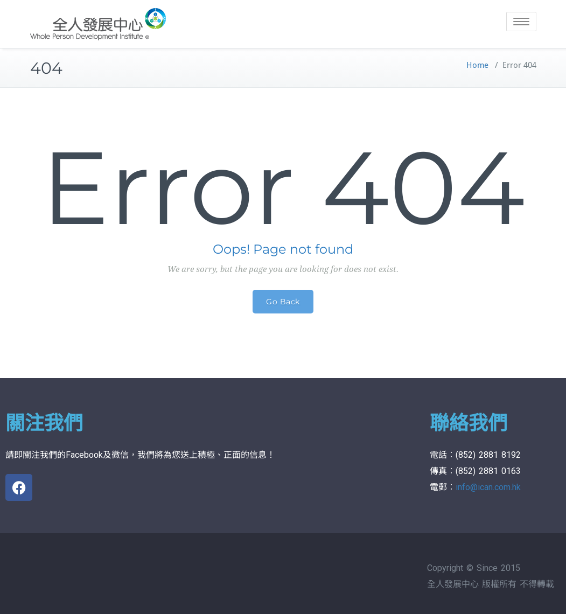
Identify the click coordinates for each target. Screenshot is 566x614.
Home (477, 65)
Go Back (283, 301)
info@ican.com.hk (488, 487)
